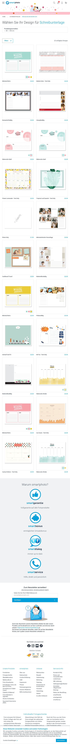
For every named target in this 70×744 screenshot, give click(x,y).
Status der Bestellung (59, 692)
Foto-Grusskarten (8, 682)
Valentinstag (40, 677)
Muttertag (39, 680)
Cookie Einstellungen (10, 740)
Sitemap (55, 690)
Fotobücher (6, 672)
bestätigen (17, 600)
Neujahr (38, 675)
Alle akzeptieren (61, 740)
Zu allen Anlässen (41, 696)
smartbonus (57, 700)
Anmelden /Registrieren (57, 687)
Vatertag (39, 682)
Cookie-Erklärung (25, 677)
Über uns (22, 672)
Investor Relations (25, 689)
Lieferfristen (57, 679)
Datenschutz (23, 675)
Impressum (23, 682)
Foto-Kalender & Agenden (7, 695)
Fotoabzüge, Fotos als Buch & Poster (9, 685)
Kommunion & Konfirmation (40, 685)
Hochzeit (39, 688)
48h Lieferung (57, 681)
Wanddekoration (8, 677)
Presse (22, 685)
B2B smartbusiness (25, 692)
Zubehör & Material (8, 692)
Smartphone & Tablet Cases (9, 689)
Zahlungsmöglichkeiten (60, 684)
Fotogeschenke (7, 675)
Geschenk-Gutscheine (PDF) (9, 702)
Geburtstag (39, 691)
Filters (6, 40)
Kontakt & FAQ (57, 672)
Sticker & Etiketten (8, 699)
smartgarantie (57, 697)
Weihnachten (40, 672)
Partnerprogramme (25, 687)
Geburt (38, 693)
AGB (21, 680)
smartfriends (57, 695)
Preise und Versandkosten (57, 676)
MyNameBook (7, 680)
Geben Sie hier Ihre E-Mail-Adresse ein (25, 593)
